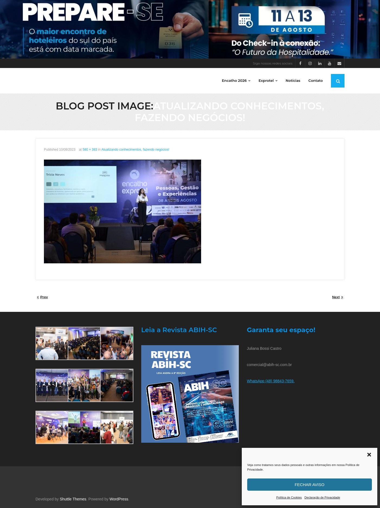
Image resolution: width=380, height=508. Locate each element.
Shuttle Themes (73, 499)
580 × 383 (90, 149)
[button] (369, 454)
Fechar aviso (309, 484)
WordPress (119, 499)
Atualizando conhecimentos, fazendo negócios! (135, 149)
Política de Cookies (289, 497)
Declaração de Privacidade (322, 497)
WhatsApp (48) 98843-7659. (271, 381)
